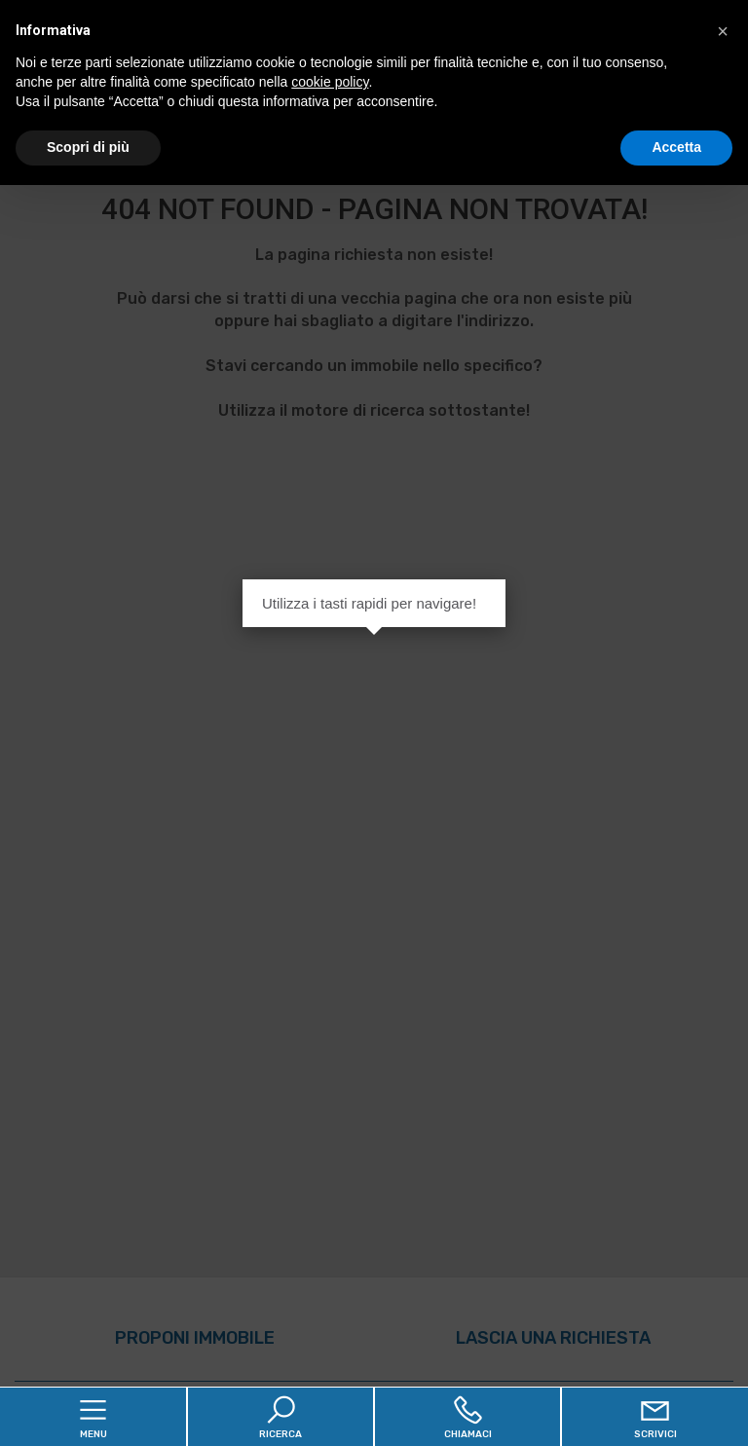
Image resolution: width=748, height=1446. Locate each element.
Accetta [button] (676, 147)
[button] (722, 31)
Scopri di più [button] (88, 147)
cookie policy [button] (329, 82)
